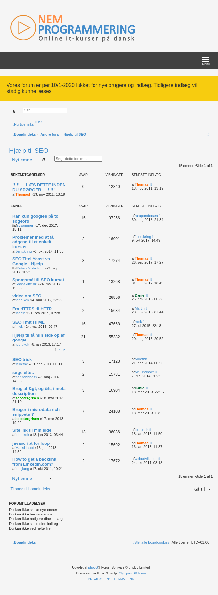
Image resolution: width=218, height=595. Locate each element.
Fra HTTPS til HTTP (32, 308)
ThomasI (22, 194)
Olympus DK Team (132, 573)
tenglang (22, 469)
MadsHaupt (24, 448)
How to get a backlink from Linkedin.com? (34, 462)
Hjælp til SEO (28, 150)
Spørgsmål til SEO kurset (38, 279)
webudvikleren (146, 459)
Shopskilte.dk (25, 284)
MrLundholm (144, 372)
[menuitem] (40, 122)
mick (19, 326)
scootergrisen (27, 398)
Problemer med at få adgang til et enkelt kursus (33, 242)
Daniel (140, 295)
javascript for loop (31, 443)
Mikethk (21, 364)
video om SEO (26, 295)
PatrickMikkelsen (30, 268)
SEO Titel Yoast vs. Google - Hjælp (31, 261)
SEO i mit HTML (28, 322)
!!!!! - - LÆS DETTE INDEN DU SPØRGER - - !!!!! (38, 187)
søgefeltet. (23, 372)
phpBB (93, 567)
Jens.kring (23, 251)
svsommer (25, 225)
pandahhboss (26, 377)
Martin (20, 313)
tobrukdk (22, 300)
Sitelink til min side (31, 430)
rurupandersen (146, 216)
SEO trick (22, 359)
